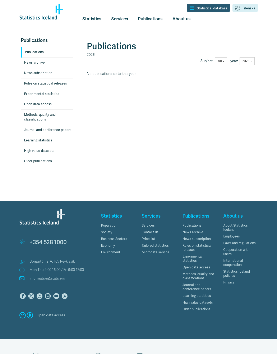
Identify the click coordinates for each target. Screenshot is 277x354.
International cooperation (233, 263)
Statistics (91, 19)
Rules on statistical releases (45, 83)
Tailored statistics (155, 246)
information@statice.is (47, 278)
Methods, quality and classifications (40, 117)
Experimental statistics (41, 94)
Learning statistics (38, 140)
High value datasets (39, 151)
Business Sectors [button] (114, 239)
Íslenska (245, 8)
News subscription (38, 73)
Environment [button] (110, 252)
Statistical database (208, 8)
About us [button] (181, 19)
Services (148, 225)
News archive (34, 62)
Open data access (38, 104)
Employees (231, 236)
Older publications (38, 161)
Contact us (150, 232)
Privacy (229, 282)
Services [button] (119, 19)
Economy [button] (108, 246)
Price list (148, 239)
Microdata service (155, 252)
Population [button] (109, 225)
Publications (34, 52)
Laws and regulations (239, 243)
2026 (247, 61)
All (221, 61)
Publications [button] (150, 19)
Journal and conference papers (47, 130)
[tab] (118, 225)
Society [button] (106, 232)
